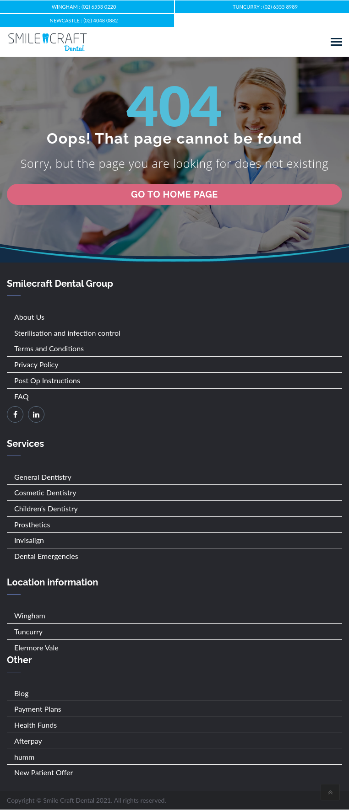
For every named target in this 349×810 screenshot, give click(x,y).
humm (24, 756)
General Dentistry (42, 476)
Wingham (29, 615)
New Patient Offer (43, 772)
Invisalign (29, 540)
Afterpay (28, 740)
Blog (21, 693)
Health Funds (35, 724)
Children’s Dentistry (46, 508)
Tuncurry (28, 631)
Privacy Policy (36, 364)
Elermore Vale (36, 647)
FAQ (21, 396)
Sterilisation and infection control (67, 332)
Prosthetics (32, 524)
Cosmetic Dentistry (45, 492)
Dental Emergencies (46, 556)
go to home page (174, 194)
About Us (29, 316)
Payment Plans (37, 708)
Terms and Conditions (49, 348)
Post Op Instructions (47, 380)
